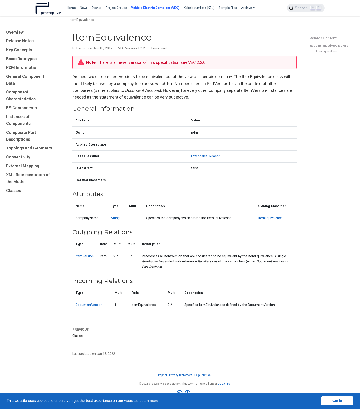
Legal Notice (202, 375)
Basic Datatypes (21, 58)
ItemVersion (85, 256)
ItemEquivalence (270, 218)
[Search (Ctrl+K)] (306, 8)
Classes (13, 190)
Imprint (162, 375)
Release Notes (20, 40)
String (115, 218)
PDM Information (22, 67)
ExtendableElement (205, 156)
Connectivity (18, 157)
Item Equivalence (327, 51)
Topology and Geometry (29, 148)
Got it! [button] (337, 401)
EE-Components (21, 107)
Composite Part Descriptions (21, 136)
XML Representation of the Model (28, 178)
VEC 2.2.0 (196, 62)
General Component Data (25, 80)
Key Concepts (19, 49)
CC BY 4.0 (224, 383)
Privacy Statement (180, 375)
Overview (15, 32)
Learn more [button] (148, 401)
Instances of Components (18, 120)
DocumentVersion (89, 305)
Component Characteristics (21, 95)
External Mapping (22, 166)
